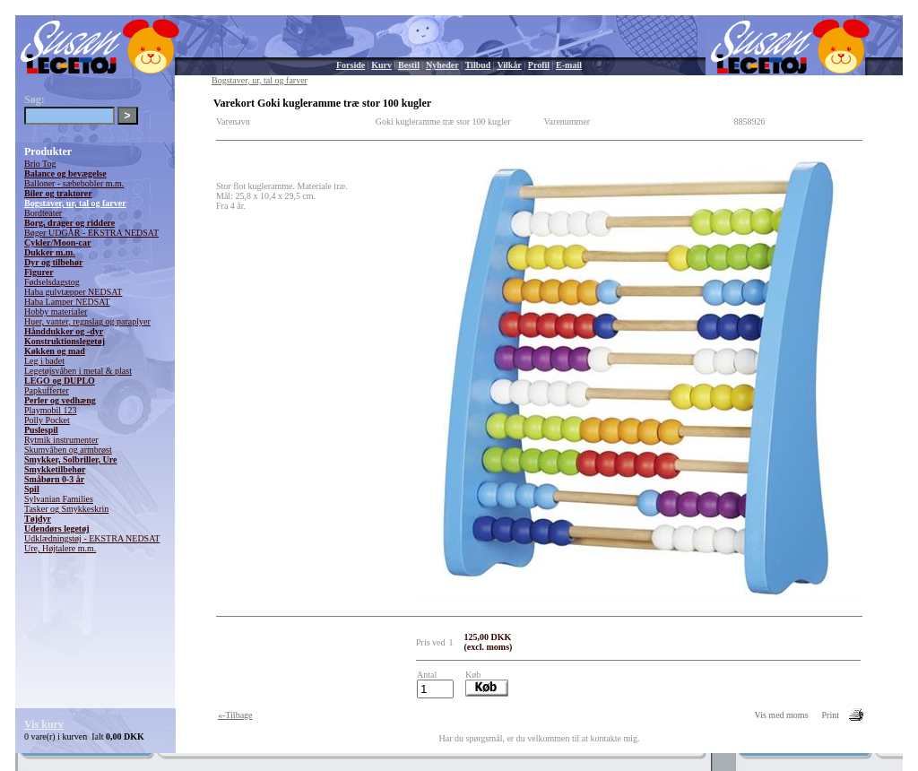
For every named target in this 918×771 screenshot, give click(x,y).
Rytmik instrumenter (61, 440)
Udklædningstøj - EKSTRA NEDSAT (92, 538)
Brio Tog (40, 164)
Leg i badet (44, 361)
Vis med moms (782, 715)
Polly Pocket (47, 420)
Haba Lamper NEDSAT (67, 302)
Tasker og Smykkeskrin (66, 509)
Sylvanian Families (58, 499)
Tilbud (478, 65)
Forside (350, 65)
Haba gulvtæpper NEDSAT (73, 292)
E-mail (569, 65)
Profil (539, 65)
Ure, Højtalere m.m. (60, 548)
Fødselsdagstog (52, 282)
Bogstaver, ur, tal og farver (75, 203)
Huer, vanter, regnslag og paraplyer (87, 321)
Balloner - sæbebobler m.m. (74, 183)
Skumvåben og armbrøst (68, 450)
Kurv (381, 65)
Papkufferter (46, 390)
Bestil (409, 65)
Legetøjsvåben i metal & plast (78, 371)
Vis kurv (44, 724)
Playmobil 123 (50, 410)
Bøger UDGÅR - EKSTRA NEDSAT (91, 233)
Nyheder (442, 65)
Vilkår (509, 65)
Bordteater (43, 213)
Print (830, 715)
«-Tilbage (235, 715)
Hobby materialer (55, 311)
